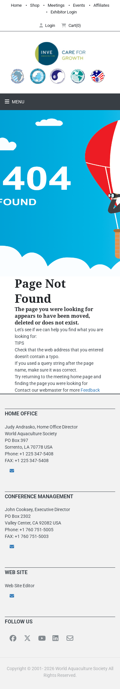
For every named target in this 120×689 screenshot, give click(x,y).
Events (79, 5)
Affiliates (101, 5)
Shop (34, 5)
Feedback (90, 390)
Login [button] (47, 25)
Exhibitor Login (64, 12)
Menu (17, 101)
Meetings (56, 5)
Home (16, 5)
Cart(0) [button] (71, 25)
